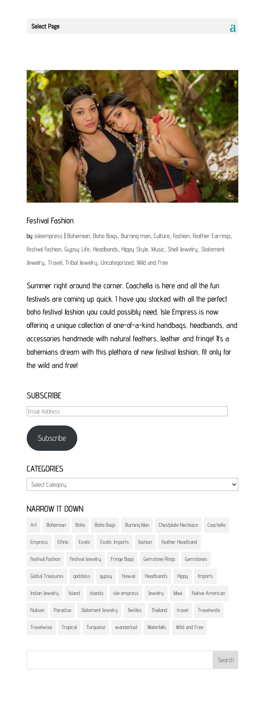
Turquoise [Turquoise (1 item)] (95, 626)
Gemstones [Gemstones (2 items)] (196, 558)
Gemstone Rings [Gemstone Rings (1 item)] (159, 558)
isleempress (49, 235)
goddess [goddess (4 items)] (81, 575)
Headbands (105, 249)
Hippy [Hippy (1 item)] (182, 575)
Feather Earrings (212, 235)
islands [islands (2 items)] (97, 592)
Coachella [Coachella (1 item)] (216, 524)
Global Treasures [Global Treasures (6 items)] (46, 575)
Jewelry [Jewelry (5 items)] (156, 592)
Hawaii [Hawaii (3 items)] (128, 575)
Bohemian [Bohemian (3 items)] (56, 524)
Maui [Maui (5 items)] (177, 592)
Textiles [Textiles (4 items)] (134, 609)
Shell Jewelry (182, 249)
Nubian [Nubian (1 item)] (37, 609)
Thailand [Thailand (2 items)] (159, 609)
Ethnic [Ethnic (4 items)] (63, 541)
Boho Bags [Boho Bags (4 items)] (105, 524)
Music (157, 249)
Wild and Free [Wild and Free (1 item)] (189, 626)
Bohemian (78, 235)
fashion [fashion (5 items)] (145, 541)
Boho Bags (105, 235)
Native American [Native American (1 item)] (208, 592)
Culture (162, 235)
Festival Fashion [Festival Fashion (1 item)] (45, 558)
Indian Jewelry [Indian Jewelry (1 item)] (44, 592)
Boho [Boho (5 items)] (80, 524)
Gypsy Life (77, 249)
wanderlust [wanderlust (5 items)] (126, 626)
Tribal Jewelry (81, 262)
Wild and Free (152, 262)
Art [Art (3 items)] (33, 524)
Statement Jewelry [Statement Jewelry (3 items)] (99, 609)
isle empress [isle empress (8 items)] (125, 592)
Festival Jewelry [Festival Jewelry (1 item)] (85, 558)
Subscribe (52, 438)
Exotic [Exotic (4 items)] (85, 541)
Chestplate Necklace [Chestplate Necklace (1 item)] (178, 524)
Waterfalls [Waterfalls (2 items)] (156, 626)
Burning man (135, 235)
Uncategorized (117, 262)
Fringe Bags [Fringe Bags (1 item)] (122, 558)
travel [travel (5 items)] (182, 609)
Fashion (181, 235)
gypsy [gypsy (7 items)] (106, 575)
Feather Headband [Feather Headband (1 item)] (179, 541)
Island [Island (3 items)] (74, 592)
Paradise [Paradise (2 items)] (62, 609)
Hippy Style (134, 249)
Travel (55, 262)
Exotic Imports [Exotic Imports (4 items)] (114, 541)
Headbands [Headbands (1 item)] (156, 575)
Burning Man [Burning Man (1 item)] (137, 524)
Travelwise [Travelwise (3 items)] (41, 626)
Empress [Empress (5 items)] (39, 541)
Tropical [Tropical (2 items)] (69, 626)
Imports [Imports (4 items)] (205, 575)
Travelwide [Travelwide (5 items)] (209, 609)
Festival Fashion (50, 220)
